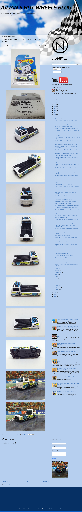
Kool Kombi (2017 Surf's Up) (61, 253)
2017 (55, 116)
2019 (55, 112)
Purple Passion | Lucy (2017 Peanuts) (63, 169)
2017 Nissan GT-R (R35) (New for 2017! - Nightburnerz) (67, 259)
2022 (55, 106)
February (57, 287)
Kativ (52, 508)
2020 (55, 110)
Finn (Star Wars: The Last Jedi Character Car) (66, 167)
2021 (55, 108)
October (57, 270)
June (56, 278)
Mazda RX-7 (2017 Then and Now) (63, 203)
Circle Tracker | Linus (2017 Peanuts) (63, 184)
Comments (56, 71)
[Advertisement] (37, 26)
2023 (55, 104)
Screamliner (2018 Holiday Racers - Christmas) (66, 144)
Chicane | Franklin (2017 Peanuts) (62, 190)
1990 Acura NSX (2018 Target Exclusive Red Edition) (67, 124)
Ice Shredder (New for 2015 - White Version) (67, 319)
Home (26, 481)
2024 (55, 102)
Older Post (46, 481)
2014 (55, 296)
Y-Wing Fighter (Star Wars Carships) (64, 155)
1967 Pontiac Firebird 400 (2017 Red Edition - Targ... (66, 207)
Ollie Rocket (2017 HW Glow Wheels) (63, 247)
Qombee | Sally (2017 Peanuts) (62, 179)
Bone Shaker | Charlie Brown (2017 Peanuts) (65, 201)
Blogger (62, 508)
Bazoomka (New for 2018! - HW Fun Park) (64, 257)
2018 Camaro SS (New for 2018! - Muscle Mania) (66, 215)
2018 (55, 114)
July (56, 276)
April (56, 283)
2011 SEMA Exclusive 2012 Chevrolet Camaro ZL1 (66, 128)
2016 (55, 292)
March (57, 285)
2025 (55, 99)
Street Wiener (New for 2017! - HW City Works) (66, 223)
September (58, 272)
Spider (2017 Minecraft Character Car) (64, 126)
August (57, 274)
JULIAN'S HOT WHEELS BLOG (35, 7)
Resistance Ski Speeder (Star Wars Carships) (66, 153)
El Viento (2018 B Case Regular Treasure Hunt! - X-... (67, 209)
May (56, 280)
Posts (55, 69)
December (58, 118)
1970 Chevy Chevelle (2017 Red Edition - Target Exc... (67, 205)
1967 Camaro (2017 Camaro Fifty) (62, 235)
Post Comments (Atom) (14, 484)
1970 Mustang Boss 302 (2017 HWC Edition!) (65, 262)
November (58, 268)
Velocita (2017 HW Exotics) (61, 217)
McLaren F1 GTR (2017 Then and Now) (64, 255)
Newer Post (6, 481)
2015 (55, 294)
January (57, 289)
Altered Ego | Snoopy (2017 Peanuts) (63, 199)
